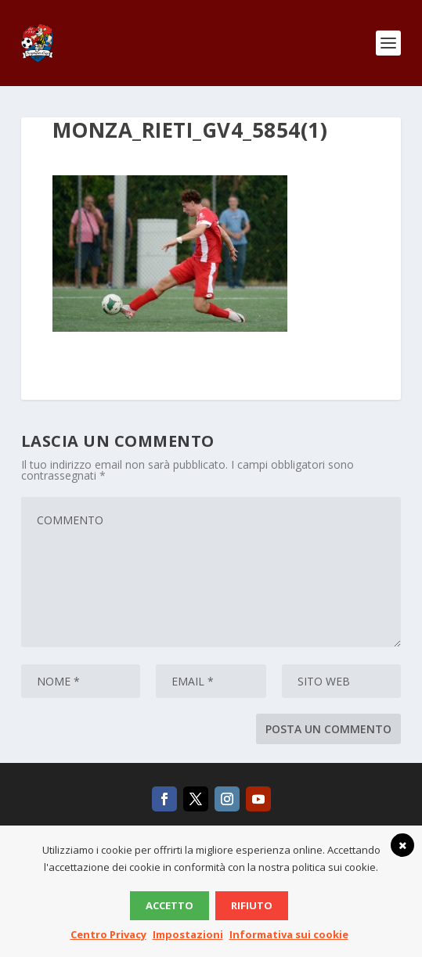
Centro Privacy (108, 934)
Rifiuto (251, 905)
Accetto (169, 905)
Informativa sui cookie (288, 934)
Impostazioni (188, 934)
